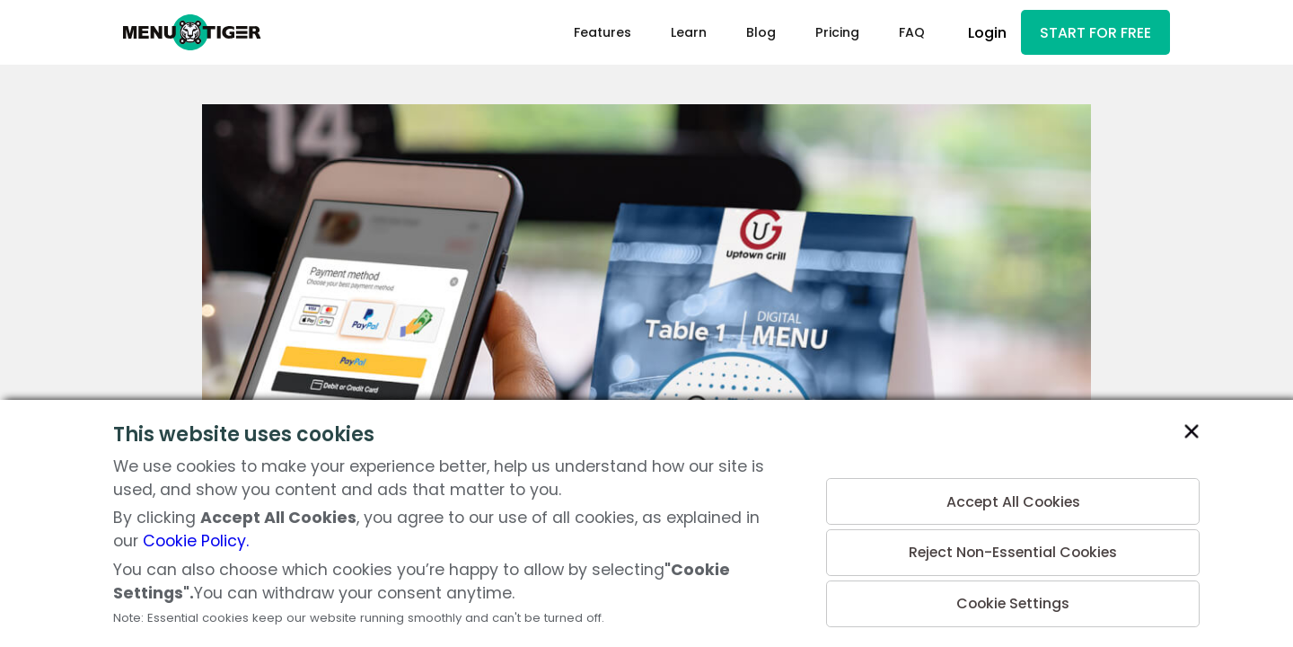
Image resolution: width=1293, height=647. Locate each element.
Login (981, 32)
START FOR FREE (1092, 32)
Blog (754, 32)
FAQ (905, 32)
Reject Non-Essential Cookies (1012, 551)
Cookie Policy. (196, 541)
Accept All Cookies (1013, 499)
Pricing (830, 32)
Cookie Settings (1013, 603)
